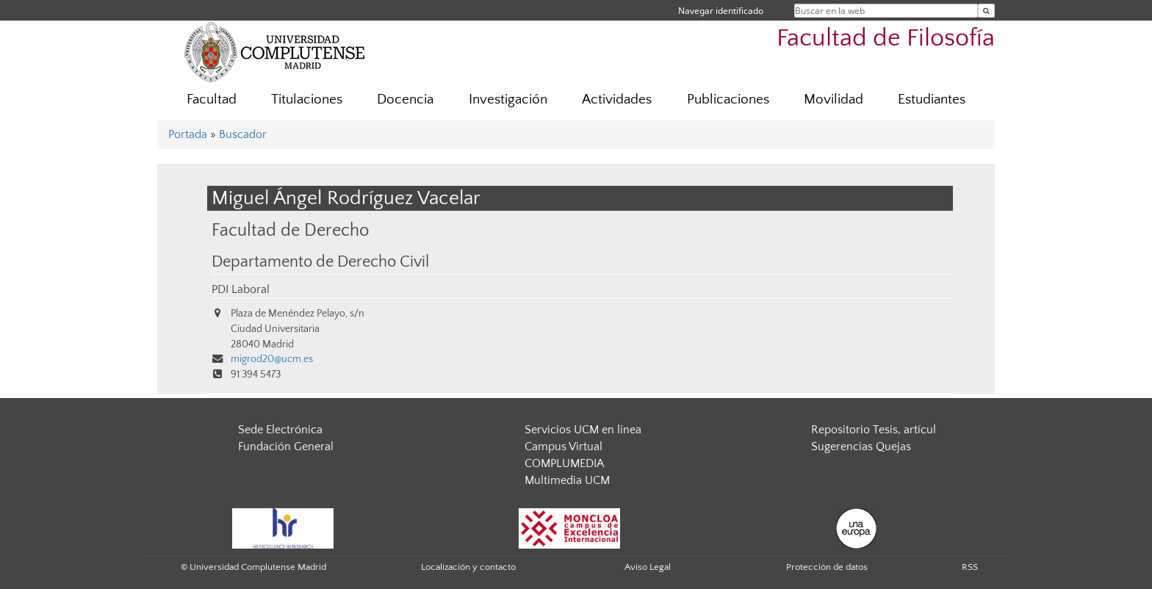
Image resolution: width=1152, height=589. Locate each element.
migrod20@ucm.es (272, 359)
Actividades (617, 99)
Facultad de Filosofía (886, 38)
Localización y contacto (468, 567)
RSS (970, 567)
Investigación (508, 99)
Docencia (405, 99)
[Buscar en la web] (986, 11)
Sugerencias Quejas (861, 446)
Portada (187, 134)
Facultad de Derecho (290, 230)
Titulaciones (306, 99)
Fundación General (286, 446)
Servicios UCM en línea (583, 429)
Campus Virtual (563, 446)
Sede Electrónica (280, 429)
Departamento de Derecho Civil (320, 262)
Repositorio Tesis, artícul (873, 429)
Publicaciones (728, 99)
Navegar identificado (720, 10)
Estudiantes (931, 99)
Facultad (212, 99)
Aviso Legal (647, 567)
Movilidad (833, 99)
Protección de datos (827, 567)
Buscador (243, 134)
